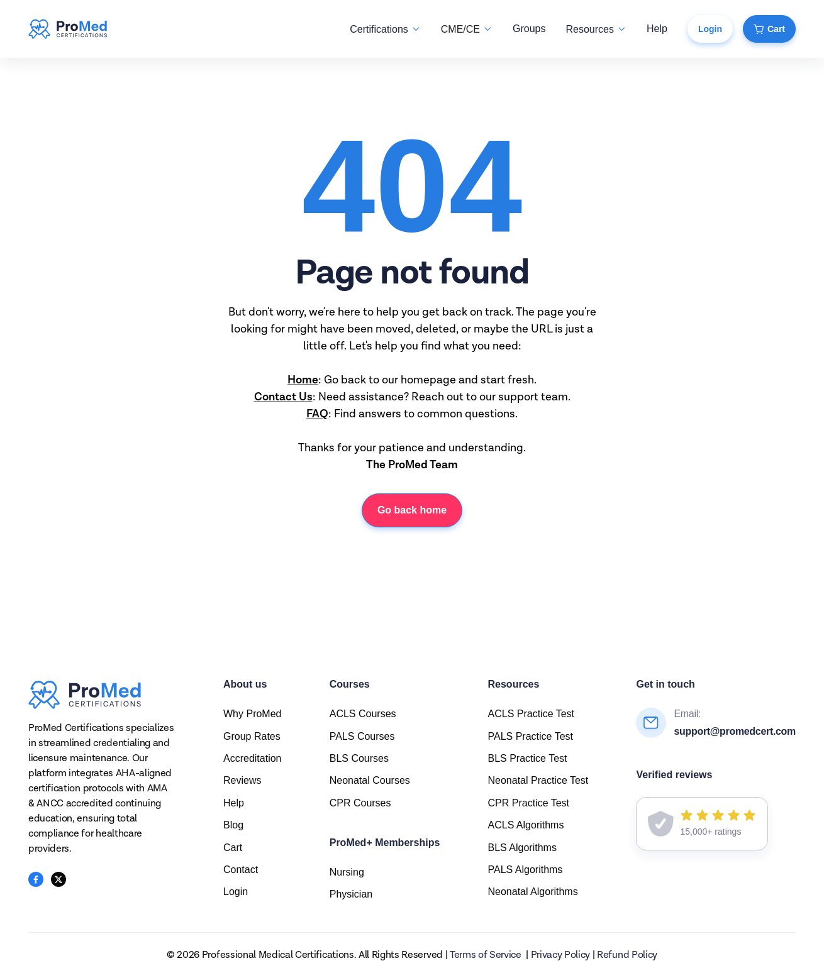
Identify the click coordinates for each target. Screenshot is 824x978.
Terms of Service (485, 955)
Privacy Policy (561, 955)
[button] (385, 29)
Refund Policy (627, 955)
